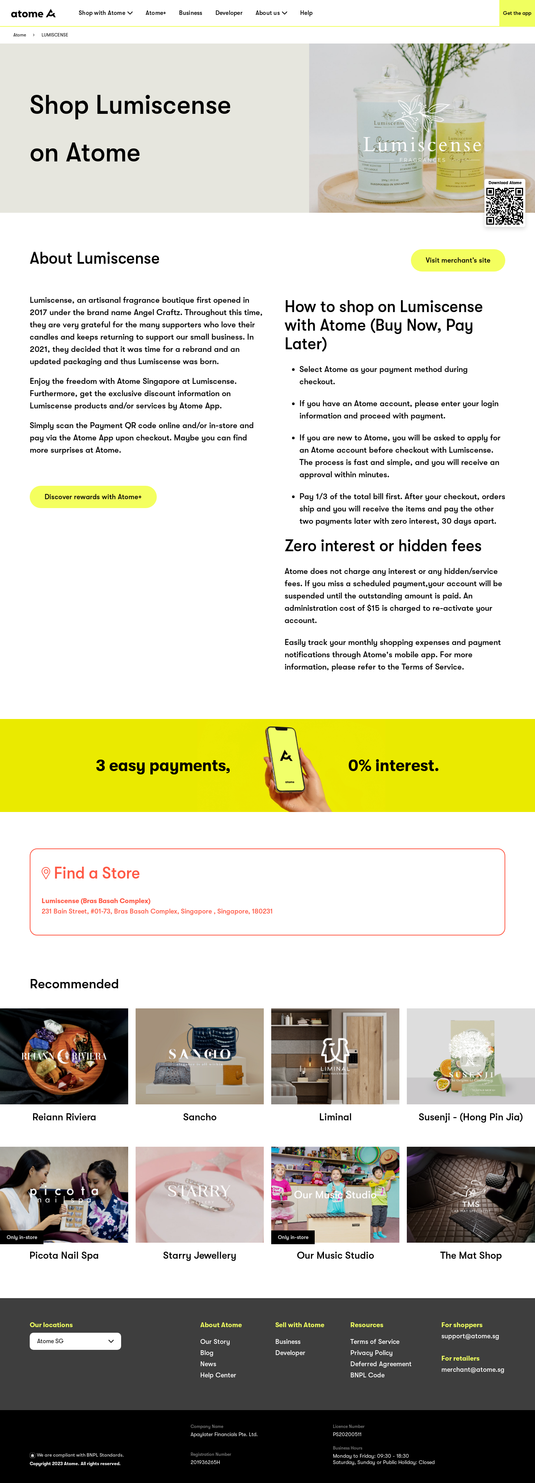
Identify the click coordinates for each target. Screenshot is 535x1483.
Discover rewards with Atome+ (93, 497)
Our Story (215, 1341)
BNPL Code (367, 1375)
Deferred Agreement (381, 1364)
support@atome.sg (470, 1336)
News (208, 1364)
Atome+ (156, 13)
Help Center (218, 1375)
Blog (207, 1353)
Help (306, 13)
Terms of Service (374, 1341)
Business (190, 13)
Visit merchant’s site (458, 260)
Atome (19, 35)
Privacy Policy (371, 1353)
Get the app (517, 13)
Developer (229, 13)
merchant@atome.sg (473, 1369)
